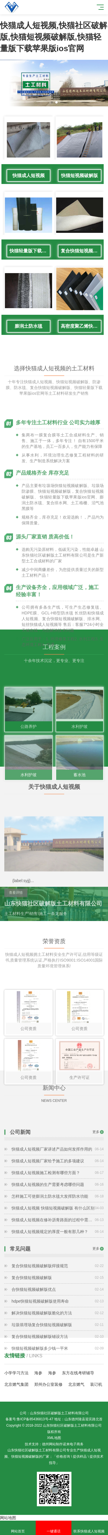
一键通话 (53, 1528)
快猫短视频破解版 (79, 175)
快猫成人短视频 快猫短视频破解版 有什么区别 (58, 1239)
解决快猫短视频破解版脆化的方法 (58, 1344)
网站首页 (18, 1528)
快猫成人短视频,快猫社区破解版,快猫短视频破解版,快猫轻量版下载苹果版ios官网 (53, 37)
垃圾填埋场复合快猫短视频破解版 (58, 1356)
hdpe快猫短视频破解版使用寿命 (58, 1332)
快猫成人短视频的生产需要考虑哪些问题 (58, 1215)
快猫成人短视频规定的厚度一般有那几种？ (58, 1263)
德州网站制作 (52, 1444)
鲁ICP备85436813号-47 (35, 1419)
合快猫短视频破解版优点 (58, 1320)
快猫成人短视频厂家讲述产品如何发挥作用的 (58, 1180)
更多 (95, 1163)
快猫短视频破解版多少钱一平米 (58, 1379)
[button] (52, 102)
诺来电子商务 (73, 1444)
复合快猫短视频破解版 (81, 250)
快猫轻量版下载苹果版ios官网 (30, 250)
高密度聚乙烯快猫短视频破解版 (81, 326)
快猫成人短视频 (28, 175)
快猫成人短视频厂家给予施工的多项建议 (58, 1192)
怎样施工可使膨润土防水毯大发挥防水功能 (58, 1227)
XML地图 (54, 1438)
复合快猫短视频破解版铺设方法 (58, 1367)
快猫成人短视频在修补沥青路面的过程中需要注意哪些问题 (58, 1251)
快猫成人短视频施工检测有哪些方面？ (58, 1204)
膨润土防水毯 (28, 326)
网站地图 (8, 1517)
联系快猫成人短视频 (89, 1528)
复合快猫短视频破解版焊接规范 (58, 1297)
